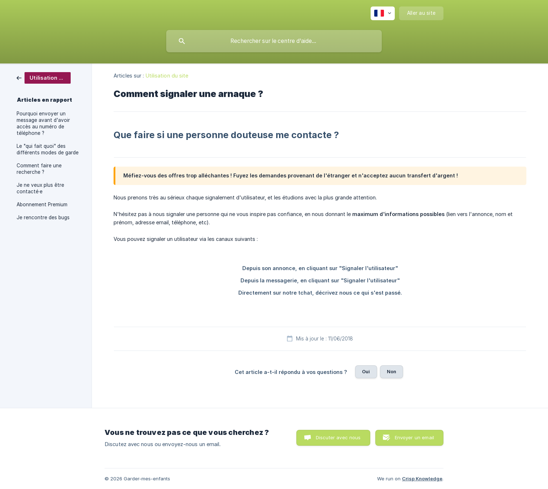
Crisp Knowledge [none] (422, 478)
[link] (44, 77)
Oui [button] (366, 371)
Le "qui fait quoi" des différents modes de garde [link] (48, 149)
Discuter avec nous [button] (338, 437)
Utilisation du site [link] (167, 75)
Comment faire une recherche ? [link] (39, 169)
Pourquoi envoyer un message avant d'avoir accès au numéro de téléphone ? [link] (43, 123)
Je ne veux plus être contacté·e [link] (40, 188)
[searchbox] (274, 41)
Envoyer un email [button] (414, 437)
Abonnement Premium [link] (42, 204)
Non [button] (391, 371)
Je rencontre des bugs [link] (43, 217)
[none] (383, 13)
